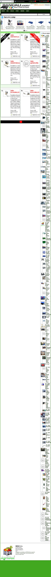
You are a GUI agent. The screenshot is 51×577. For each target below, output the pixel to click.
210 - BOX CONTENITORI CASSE (47, 203)
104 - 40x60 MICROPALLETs (47, 114)
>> (23, 121)
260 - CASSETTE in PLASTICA (47, 284)
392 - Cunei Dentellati (48, 422)
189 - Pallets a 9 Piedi (48, 154)
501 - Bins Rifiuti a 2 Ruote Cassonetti (48, 475)
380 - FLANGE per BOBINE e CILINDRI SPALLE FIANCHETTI (47, 386)
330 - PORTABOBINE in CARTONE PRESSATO (47, 353)
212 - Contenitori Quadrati (48, 207)
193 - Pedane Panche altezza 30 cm (48, 163)
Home (7, 11)
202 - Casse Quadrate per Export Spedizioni (48, 183)
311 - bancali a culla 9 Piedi (47, 334)
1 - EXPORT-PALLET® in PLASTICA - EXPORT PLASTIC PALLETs (47, 38)
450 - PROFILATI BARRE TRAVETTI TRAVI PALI (47, 461)
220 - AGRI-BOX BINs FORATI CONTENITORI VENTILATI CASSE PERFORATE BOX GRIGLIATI (47, 227)
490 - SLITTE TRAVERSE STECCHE (47, 466)
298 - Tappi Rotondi (48, 317)
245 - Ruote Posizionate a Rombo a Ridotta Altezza (48, 269)
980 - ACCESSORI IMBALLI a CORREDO (47, 538)
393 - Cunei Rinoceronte (48, 426)
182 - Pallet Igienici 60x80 (47, 136)
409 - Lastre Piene (47, 456)
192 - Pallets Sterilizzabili (48, 157)
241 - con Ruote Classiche (47, 264)
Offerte (17, 11)
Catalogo (12, 11)
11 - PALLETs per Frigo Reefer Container (47, 45)
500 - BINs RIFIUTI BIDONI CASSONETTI (47, 471)
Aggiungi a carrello (16, 56)
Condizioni (22, 11)
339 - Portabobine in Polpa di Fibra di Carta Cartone (48, 359)
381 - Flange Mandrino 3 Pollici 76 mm (47, 392)
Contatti (27, 11)
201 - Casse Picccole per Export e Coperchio (48, 178)
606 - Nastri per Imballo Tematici (48, 504)
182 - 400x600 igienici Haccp (47, 141)
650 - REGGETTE (46, 513)
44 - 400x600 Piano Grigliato (47, 118)
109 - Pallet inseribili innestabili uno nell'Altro (48, 84)
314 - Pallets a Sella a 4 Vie (47, 339)
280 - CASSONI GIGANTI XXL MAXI (47, 298)
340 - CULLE (47, 364)
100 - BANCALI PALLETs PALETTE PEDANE (46, 73)
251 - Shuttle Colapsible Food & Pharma (48, 279)
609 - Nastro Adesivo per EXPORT (48, 509)
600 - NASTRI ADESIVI (47, 493)
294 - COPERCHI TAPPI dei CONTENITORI (47, 304)
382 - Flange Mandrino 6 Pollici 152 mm (47, 398)
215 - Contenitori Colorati (48, 216)
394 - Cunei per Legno (48, 430)
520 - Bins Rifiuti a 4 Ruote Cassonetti (48, 480)
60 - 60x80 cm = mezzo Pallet (48, 107)
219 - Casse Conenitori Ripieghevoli (48, 219)
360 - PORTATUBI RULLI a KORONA (47, 375)
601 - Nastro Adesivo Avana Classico (47, 499)
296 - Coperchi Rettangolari (48, 313)
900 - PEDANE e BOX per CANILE (47, 533)
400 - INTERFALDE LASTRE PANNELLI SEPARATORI (47, 451)
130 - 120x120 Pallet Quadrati (47, 98)
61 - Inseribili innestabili (48, 126)
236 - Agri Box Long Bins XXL (47, 256)
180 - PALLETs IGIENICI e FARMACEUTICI (47, 130)
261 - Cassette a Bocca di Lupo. (48, 288)
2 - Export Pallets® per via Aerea (48, 62)
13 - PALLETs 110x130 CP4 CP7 (47, 57)
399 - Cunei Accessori (48, 445)
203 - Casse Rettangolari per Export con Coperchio (48, 189)
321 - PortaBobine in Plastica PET (48, 348)
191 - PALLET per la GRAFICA (47, 168)
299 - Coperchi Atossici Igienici (47, 321)
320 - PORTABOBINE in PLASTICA (47, 344)
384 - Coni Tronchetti (48, 410)
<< (18, 121)
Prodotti (3, 11)
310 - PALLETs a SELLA (47, 330)
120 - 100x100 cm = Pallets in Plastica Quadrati (47, 91)
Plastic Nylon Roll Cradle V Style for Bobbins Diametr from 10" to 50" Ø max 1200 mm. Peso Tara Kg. (20, 26)
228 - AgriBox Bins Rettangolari (48, 238)
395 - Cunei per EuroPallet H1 (48, 434)
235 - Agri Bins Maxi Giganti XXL (48, 252)
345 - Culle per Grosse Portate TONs (48, 369)
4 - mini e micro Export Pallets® (47, 67)
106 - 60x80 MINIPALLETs (47, 122)
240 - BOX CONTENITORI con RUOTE (47, 260)
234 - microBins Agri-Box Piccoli (48, 248)
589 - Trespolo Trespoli (47, 484)
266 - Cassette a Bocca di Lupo (48, 293)
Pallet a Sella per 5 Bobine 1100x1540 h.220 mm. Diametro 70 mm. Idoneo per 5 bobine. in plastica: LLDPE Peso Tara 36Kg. (40, 27)
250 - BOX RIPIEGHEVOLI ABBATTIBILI (47, 274)
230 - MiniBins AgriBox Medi (47, 243)
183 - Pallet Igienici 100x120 (47, 146)
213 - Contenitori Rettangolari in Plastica (48, 211)
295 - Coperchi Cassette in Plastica (48, 309)
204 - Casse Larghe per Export (48, 194)
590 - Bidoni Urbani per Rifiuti (48, 489)
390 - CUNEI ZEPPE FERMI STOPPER (47, 414)
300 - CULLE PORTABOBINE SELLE (47, 326)
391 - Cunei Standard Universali (48, 419)
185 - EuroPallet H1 (48, 150)
